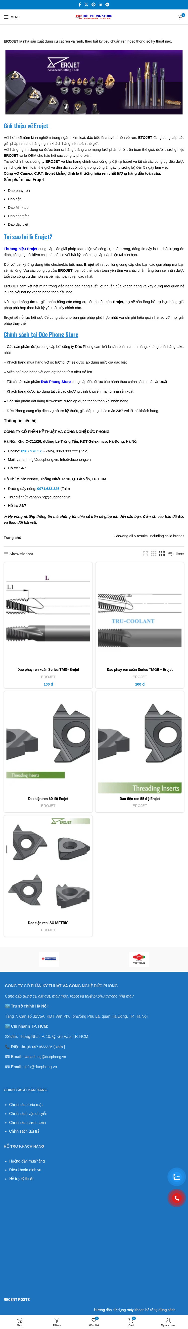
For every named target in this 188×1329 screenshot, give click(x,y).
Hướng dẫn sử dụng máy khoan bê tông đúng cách (134, 1310)
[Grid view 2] (145, 553)
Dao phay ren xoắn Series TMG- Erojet (48, 669)
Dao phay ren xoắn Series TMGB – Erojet (140, 669)
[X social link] (86, 4)
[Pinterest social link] (93, 4)
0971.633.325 (48, 488)
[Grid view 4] (162, 553)
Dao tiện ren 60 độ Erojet (48, 799)
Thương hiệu (15, 249)
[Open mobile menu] (11, 17)
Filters (178, 554)
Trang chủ (12, 537)
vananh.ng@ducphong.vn (45, 1057)
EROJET (48, 677)
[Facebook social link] (80, 4)
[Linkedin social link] (100, 4)
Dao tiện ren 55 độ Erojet (140, 799)
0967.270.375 (32, 451)
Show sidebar (21, 554)
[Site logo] (94, 16)
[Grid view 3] (153, 553)
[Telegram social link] (107, 4)
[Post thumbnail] (47, 1313)
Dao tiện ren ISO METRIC (48, 923)
